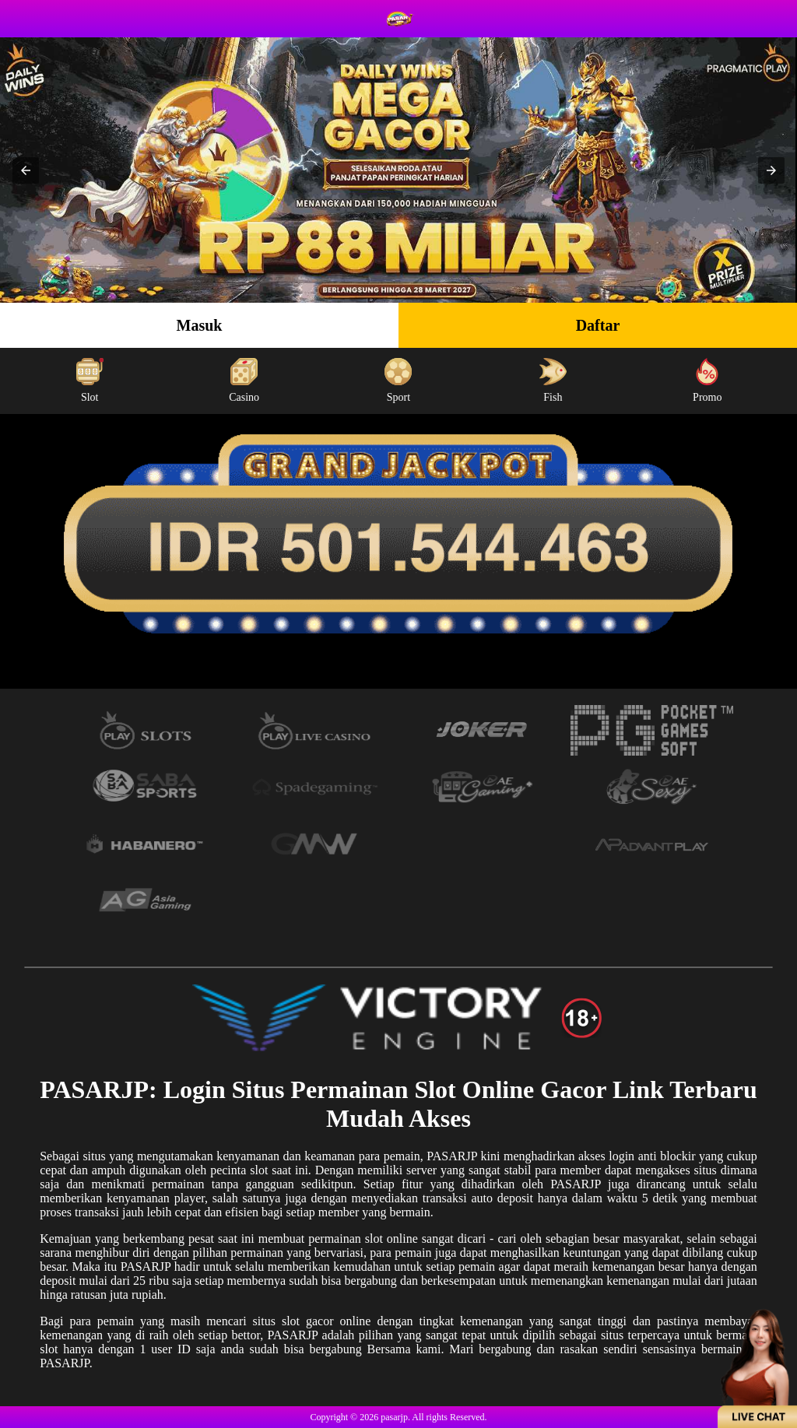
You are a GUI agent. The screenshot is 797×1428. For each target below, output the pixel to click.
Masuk (200, 325)
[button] (25, 170)
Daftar (598, 325)
